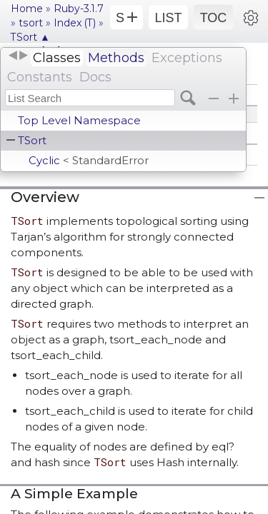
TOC (213, 18)
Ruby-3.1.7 (79, 8)
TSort (32, 140)
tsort (31, 22)
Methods (116, 58)
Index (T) (75, 22)
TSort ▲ (30, 37)
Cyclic (89, 160)
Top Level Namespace (79, 120)
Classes (57, 58)
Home (27, 8)
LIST (168, 18)
